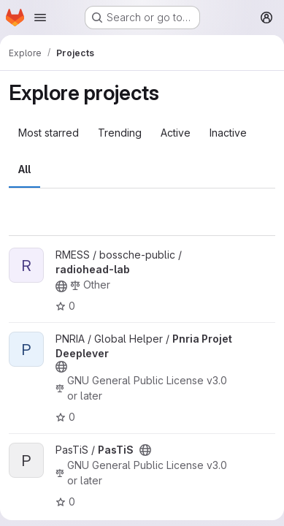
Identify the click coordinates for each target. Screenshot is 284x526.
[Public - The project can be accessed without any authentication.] (61, 286)
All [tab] (24, 169)
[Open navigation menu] (40, 17)
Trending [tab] (120, 132)
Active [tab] (176, 132)
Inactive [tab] (228, 132)
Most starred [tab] (48, 132)
